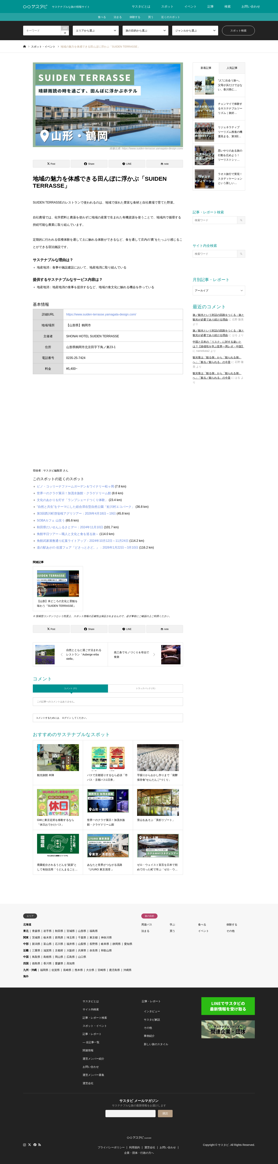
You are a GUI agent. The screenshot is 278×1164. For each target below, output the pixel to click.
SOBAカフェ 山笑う (51, 520)
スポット (167, 6)
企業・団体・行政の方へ (139, 1152)
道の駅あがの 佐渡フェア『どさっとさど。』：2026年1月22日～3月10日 (87, 547)
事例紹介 (149, 1035)
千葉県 (82, 937)
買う (150, 17)
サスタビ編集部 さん (55, 470)
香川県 (47, 963)
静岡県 (117, 943)
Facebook (34, 1144)
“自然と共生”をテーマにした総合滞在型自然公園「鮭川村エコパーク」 (86, 506)
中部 (26, 943)
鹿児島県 (114, 969)
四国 (26, 963)
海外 (26, 976)
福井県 (71, 943)
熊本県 (79, 969)
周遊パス (146, 924)
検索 (228, 6)
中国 (26, 956)
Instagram (24, 1144)
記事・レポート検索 (95, 1017)
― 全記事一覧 (91, 1042)
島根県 (47, 956)
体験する (135, 17)
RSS (39, 1144)
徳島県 (36, 963)
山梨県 (82, 943)
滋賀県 (47, 950)
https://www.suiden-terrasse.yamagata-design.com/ (101, 314)
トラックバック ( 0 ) (145, 688)
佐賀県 (56, 969)
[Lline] (126, 164)
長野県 (94, 943)
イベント (190, 6)
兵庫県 (82, 950)
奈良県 (94, 950)
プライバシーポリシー (111, 1147)
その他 (230, 930)
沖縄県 (127, 969)
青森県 (36, 930)
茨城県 (36, 937)
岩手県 (47, 930)
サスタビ (223, 1144)
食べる (102, 17)
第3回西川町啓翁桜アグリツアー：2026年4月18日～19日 (76, 513)
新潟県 (36, 943)
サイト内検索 (91, 1009)
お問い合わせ (251, 6)
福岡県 (44, 969)
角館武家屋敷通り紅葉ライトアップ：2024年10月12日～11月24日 (83, 540)
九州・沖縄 (30, 969)
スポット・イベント (95, 1025)
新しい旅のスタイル (156, 1044)
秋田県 (59, 930)
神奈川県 (106, 937)
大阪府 (71, 950)
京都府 (59, 950)
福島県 (94, 930)
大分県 (90, 969)
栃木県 (47, 937)
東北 (26, 930)
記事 (211, 6)
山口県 (82, 956)
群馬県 (59, 937)
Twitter (29, 1144)
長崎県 (67, 969)
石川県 (59, 943)
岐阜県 (105, 943)
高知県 (71, 963)
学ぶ (172, 924)
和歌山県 (106, 950)
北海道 (27, 924)
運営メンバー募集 (93, 1074)
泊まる (118, 17)
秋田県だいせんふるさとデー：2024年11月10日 (70, 527)
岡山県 (59, 956)
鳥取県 (36, 956)
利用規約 (134, 1147)
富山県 (47, 943)
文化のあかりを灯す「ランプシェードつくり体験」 (72, 500)
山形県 (82, 930)
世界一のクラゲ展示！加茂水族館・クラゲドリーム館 (74, 493)
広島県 (71, 956)
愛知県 (128, 943)
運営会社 (88, 1083)
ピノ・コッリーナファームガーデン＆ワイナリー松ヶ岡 (75, 486)
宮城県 (71, 930)
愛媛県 (59, 963)
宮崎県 (102, 969)
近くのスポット (170, 17)
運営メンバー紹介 (93, 1058)
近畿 (26, 950)
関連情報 (88, 1050)
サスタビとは (141, 6)
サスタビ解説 (152, 1019)
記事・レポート (92, 1033)
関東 (26, 937)
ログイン (66, 718)
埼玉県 (71, 937)
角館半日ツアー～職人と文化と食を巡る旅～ (68, 534)
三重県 (36, 950)
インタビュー (152, 1011)
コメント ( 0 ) (70, 688)
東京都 (94, 937)
